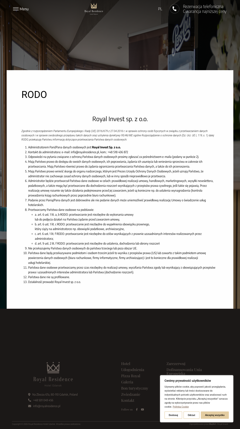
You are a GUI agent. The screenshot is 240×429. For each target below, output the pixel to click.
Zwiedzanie (130, 394)
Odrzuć (191, 415)
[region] (196, 398)
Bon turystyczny (134, 388)
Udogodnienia (132, 369)
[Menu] (21, 8)
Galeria (127, 382)
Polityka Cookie (181, 406)
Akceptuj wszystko (214, 415)
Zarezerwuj (175, 363)
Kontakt (127, 400)
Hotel (125, 363)
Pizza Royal (130, 376)
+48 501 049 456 (40, 400)
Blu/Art (212, 424)
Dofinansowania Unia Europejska (184, 371)
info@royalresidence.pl (44, 406)
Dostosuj (173, 415)
